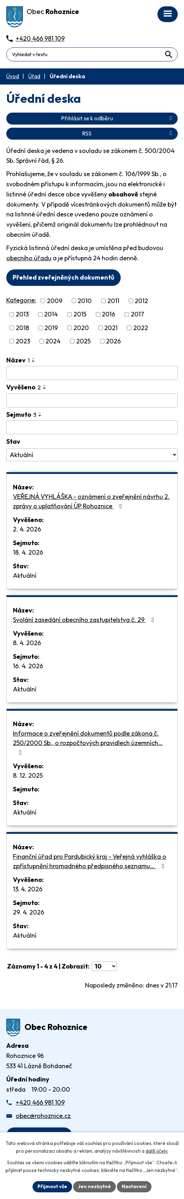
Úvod (12, 76)
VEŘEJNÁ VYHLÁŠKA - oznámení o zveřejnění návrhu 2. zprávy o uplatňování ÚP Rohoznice (91, 501)
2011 (113, 301)
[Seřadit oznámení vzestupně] (33, 358)
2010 (85, 301)
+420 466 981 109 (40, 1102)
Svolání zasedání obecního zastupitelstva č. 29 (85, 620)
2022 (140, 328)
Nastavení (134, 1186)
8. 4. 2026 (27, 643)
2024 (53, 341)
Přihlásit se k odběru (117, 118)
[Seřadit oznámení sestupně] (33, 361)
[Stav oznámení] (92, 455)
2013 (22, 314)
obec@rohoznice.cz (43, 1116)
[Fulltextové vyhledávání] (92, 54)
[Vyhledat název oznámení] (92, 373)
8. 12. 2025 (28, 775)
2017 (137, 314)
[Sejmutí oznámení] (92, 427)
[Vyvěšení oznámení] (92, 401)
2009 (54, 301)
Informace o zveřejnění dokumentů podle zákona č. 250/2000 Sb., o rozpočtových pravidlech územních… (88, 742)
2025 (83, 341)
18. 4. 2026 (28, 552)
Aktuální (24, 575)
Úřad (34, 76)
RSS (128, 133)
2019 (51, 328)
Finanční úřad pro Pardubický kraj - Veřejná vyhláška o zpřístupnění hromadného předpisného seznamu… (90, 861)
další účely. (157, 1151)
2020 (81, 328)
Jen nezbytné (94, 1186)
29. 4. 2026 (28, 912)
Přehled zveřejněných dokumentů (63, 277)
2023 (23, 341)
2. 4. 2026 (27, 529)
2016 (108, 314)
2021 (111, 328)
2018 (22, 328)
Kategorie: (21, 300)
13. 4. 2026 (27, 889)
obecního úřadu (28, 258)
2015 (79, 314)
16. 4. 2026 (28, 666)
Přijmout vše (52, 1186)
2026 (113, 341)
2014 (51, 314)
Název (18, 360)
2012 (141, 301)
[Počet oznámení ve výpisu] (104, 966)
